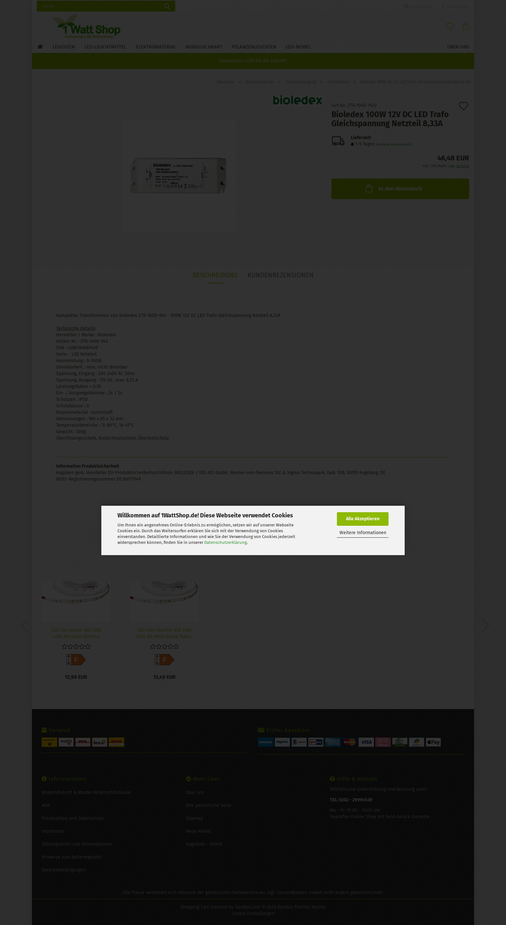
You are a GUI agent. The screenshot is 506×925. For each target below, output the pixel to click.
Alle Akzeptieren (363, 519)
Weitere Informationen (362, 532)
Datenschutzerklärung (225, 542)
